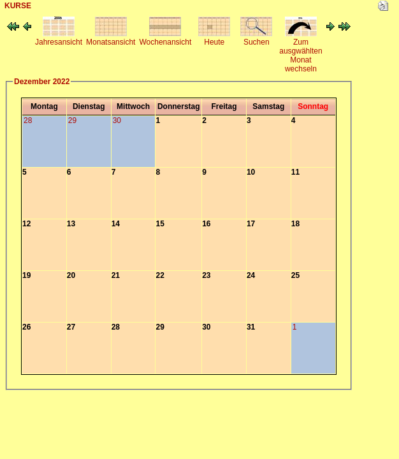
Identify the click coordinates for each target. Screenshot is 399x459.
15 (160, 223)
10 (251, 172)
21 (116, 275)
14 (116, 223)
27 (71, 327)
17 (251, 223)
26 (26, 327)
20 (71, 275)
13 (71, 223)
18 (295, 223)
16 (206, 223)
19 (26, 275)
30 (206, 327)
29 (160, 327)
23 (206, 275)
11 (295, 172)
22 (160, 275)
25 (295, 275)
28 (116, 327)
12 (26, 223)
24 (251, 275)
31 (251, 327)
